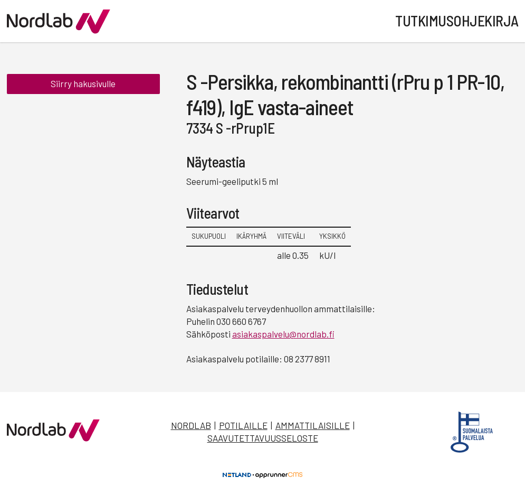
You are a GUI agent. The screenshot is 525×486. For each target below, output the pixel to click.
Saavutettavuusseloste (262, 438)
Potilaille (243, 425)
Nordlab (191, 425)
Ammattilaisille (312, 425)
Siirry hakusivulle (83, 83)
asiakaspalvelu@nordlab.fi (283, 334)
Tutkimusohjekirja (457, 21)
